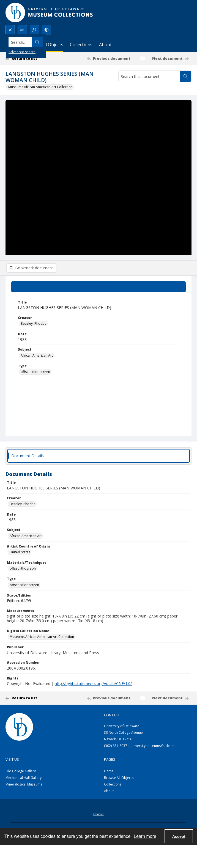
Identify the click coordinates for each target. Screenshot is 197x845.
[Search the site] (79, 42)
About (109, 792)
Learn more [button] (145, 836)
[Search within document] (185, 76)
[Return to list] (30, 58)
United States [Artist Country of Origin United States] (20, 553)
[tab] (98, 287)
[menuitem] (98, 814)
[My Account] (34, 29)
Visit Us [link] (12, 760)
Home (109, 772)
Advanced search (22, 52)
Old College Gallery (21, 772)
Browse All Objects (118, 778)
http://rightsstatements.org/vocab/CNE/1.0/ (93, 684)
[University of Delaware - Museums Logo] (50, 12)
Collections (112, 785)
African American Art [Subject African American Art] (37, 356)
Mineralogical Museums (24, 785)
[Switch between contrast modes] (46, 29)
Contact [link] (112, 716)
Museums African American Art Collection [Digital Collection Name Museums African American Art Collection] (42, 637)
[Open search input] (10, 29)
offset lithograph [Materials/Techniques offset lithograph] (23, 569)
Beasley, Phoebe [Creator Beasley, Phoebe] (33, 324)
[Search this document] (149, 76)
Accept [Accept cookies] (178, 836)
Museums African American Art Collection (40, 87)
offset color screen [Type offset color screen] (35, 372)
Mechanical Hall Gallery (24, 778)
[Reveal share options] (22, 29)
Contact (98, 815)
